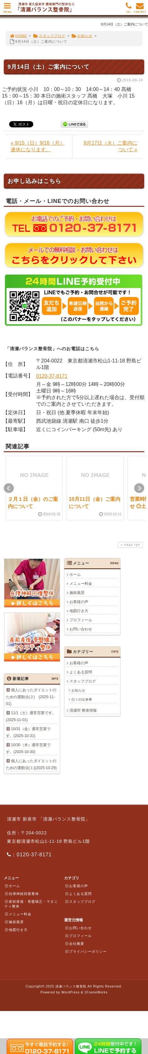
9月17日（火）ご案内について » (110, 146)
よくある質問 (80, 672)
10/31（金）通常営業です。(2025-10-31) (28, 732)
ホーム (75, 574)
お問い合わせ (80, 629)
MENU (7, 9)
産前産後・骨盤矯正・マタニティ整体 (31, 904)
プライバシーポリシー (86, 951)
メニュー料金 (80, 583)
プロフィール (80, 620)
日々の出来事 (81, 699)
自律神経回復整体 (21, 894)
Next (139, 488)
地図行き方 (78, 611)
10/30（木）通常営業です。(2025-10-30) (28, 748)
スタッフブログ (49, 36)
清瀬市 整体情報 (83, 710)
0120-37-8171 (52, 376)
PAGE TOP (129, 545)
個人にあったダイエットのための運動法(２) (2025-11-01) (31, 697)
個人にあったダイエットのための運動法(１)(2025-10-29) (31, 764)
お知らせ (82, 36)
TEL (129, 9)
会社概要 (74, 943)
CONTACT (140, 9)
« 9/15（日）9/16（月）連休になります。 (38, 146)
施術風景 (77, 593)
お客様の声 (78, 602)
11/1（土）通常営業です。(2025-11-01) (31, 716)
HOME (18, 36)
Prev (9, 488)
